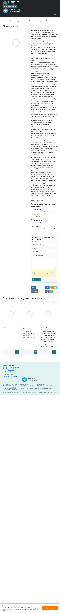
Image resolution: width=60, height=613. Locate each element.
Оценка (34, 248)
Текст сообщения (37, 255)
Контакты (53, 392)
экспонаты (11, 370)
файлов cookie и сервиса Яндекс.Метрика (16, 608)
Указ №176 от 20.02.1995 (40, 223)
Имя (34, 242)
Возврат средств (44, 392)
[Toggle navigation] (55, 15)
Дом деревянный (9, 328)
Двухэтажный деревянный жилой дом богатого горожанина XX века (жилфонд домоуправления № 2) (29, 332)
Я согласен (50, 608)
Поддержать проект (10, 7)
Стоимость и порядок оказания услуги (26, 392)
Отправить (36, 280)
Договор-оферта (8, 392)
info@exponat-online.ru (10, 376)
